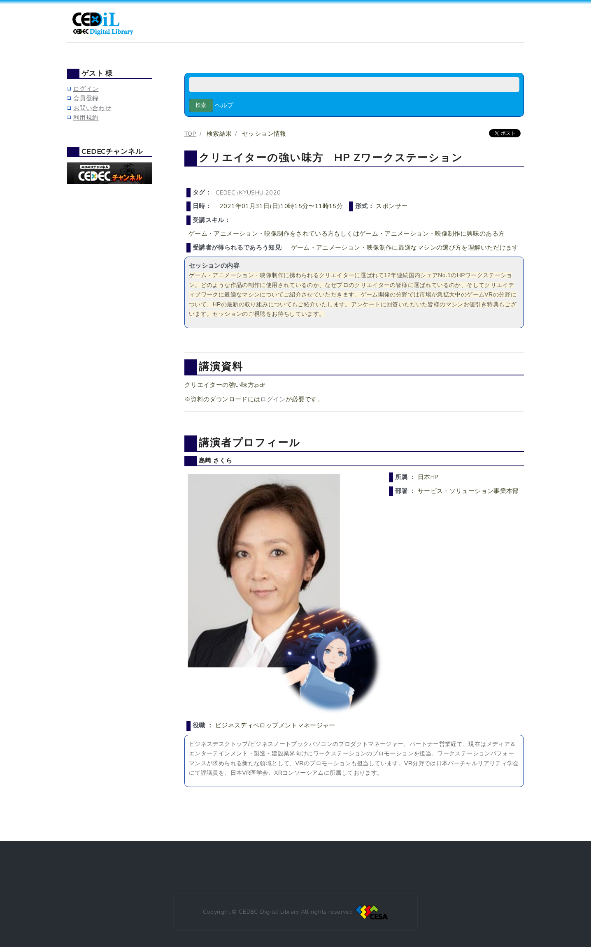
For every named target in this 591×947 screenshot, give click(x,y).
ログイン (272, 399)
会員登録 (85, 98)
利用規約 (85, 117)
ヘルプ (224, 105)
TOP (190, 134)
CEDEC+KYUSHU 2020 (248, 192)
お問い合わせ (92, 108)
